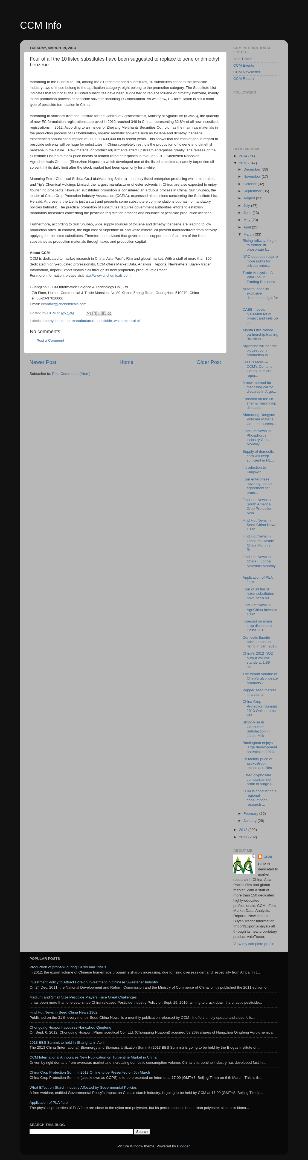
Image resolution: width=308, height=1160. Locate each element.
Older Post (209, 362)
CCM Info (41, 25)
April (247, 227)
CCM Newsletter (246, 72)
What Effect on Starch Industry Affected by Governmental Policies (83, 1087)
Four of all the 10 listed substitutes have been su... (258, 593)
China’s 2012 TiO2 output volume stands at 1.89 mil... (258, 660)
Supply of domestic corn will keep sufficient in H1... (258, 455)
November (252, 176)
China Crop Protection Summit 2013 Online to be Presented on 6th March (90, 1072)
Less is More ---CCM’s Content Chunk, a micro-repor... (258, 369)
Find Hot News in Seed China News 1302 (259, 524)
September (253, 191)
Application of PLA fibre (49, 1102)
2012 (243, 830)
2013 (243, 163)
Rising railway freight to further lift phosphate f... (260, 245)
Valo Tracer (242, 59)
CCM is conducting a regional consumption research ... (260, 798)
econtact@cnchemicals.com (63, 304)
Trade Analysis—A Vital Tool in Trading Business (259, 277)
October (250, 184)
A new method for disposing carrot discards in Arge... (259, 387)
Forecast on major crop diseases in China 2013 (258, 625)
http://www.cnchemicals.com (107, 275)
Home (126, 362)
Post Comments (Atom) (71, 374)
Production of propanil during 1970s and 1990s (68, 967)
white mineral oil (127, 321)
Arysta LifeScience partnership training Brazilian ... (260, 334)
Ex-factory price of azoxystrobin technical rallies (257, 763)
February (251, 813)
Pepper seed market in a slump (259, 692)
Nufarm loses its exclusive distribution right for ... (260, 295)
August (249, 198)
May (247, 220)
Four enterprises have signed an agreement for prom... (257, 486)
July (247, 205)
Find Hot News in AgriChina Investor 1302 (260, 609)
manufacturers (83, 321)
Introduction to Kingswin (254, 469)
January (250, 821)
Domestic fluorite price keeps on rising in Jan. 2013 (260, 641)
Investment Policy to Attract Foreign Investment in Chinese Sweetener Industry (94, 982)
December (252, 169)
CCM (267, 857)
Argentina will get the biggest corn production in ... (260, 350)
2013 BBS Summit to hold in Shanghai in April (67, 1042)
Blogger (183, 1146)
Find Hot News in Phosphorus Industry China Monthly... (257, 437)
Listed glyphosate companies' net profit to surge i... (258, 779)
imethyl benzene (56, 321)
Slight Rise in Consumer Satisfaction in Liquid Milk (256, 729)
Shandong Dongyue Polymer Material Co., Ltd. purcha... (259, 419)
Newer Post (43, 362)
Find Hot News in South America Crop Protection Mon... (257, 506)
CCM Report (243, 79)
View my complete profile (253, 944)
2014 (243, 156)
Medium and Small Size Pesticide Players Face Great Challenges (83, 997)
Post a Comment (50, 340)
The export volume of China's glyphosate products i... (260, 678)
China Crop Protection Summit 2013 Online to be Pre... (260, 708)
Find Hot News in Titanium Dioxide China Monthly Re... (258, 543)
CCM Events (243, 65)
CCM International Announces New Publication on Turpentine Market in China (93, 1057)
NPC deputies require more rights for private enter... (260, 260)
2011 (243, 837)
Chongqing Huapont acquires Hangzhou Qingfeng (70, 1027)
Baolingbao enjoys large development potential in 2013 (260, 747)
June (247, 213)
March (249, 234)
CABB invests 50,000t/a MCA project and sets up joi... (260, 316)
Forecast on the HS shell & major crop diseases (259, 403)
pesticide (104, 321)
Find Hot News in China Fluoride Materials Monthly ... (259, 563)
